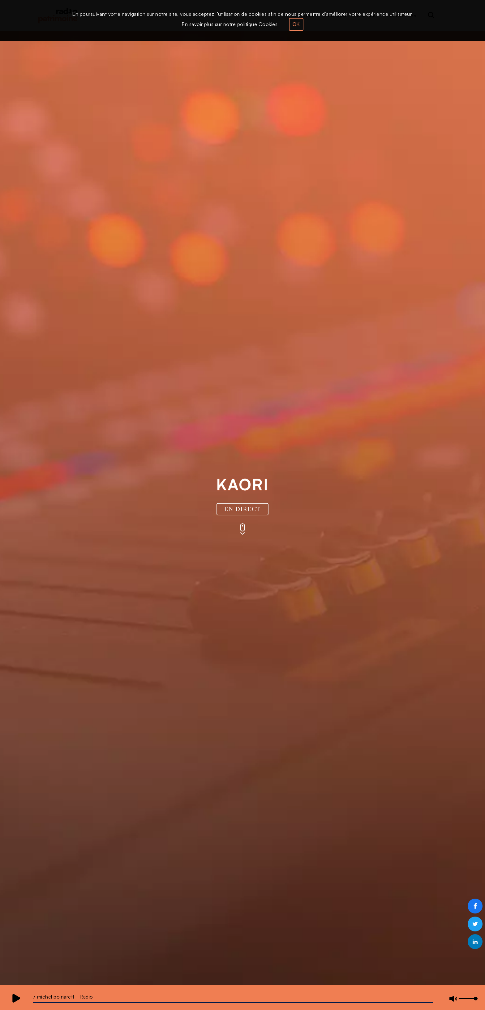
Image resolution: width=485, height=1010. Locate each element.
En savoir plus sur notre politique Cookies (229, 24)
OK (296, 24)
